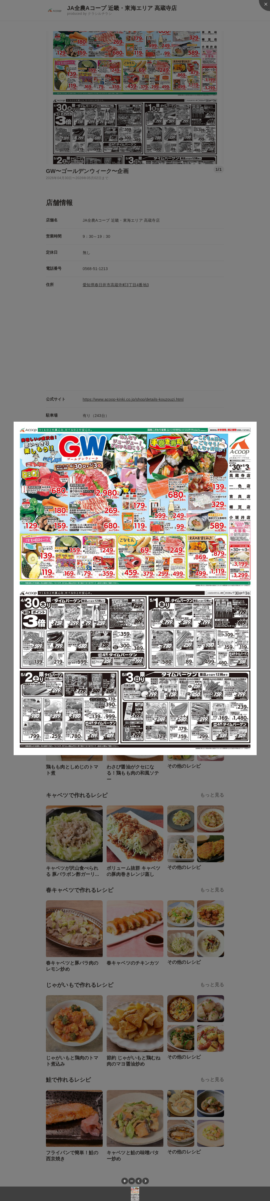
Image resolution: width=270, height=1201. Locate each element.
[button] (124, 1181)
